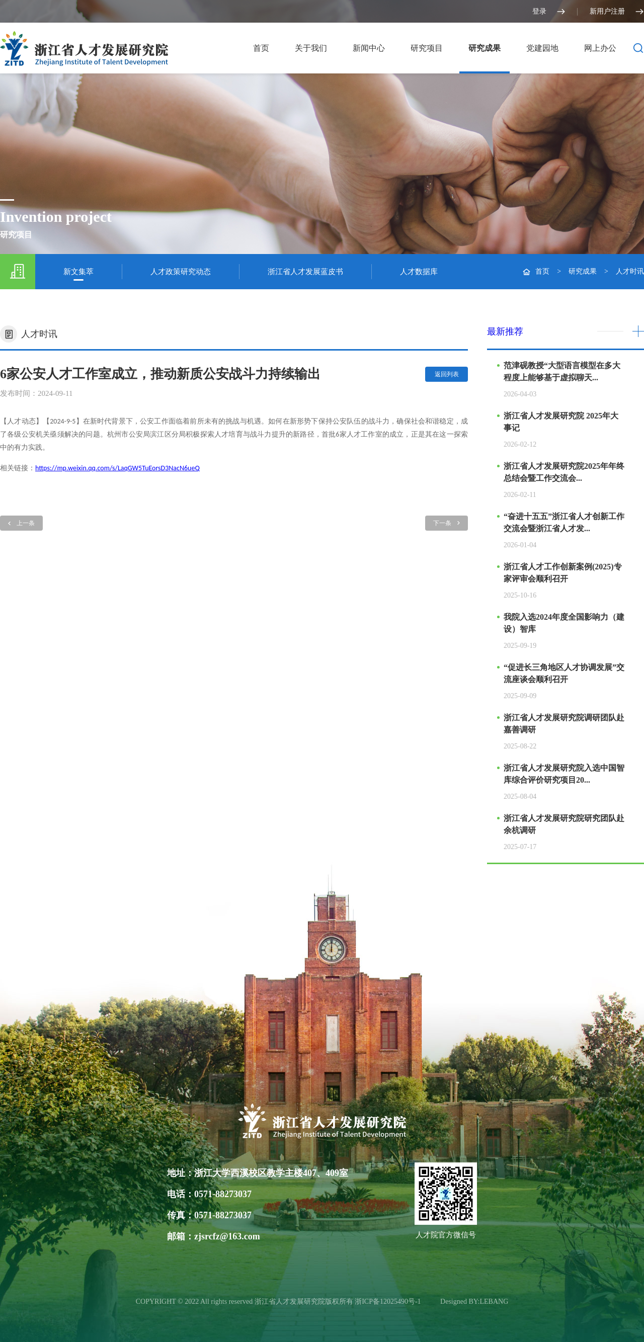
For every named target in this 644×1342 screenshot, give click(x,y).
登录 (549, 11)
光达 (432, 1301)
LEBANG (494, 1301)
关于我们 (311, 48)
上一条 (21, 523)
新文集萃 (78, 272)
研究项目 (427, 48)
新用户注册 (617, 11)
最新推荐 (505, 331)
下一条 (446, 523)
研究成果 (484, 48)
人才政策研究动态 (180, 272)
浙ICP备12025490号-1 (389, 1301)
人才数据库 (419, 272)
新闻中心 (369, 48)
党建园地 (542, 48)
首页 (261, 48)
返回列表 (447, 374)
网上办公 (600, 48)
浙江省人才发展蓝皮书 (305, 272)
